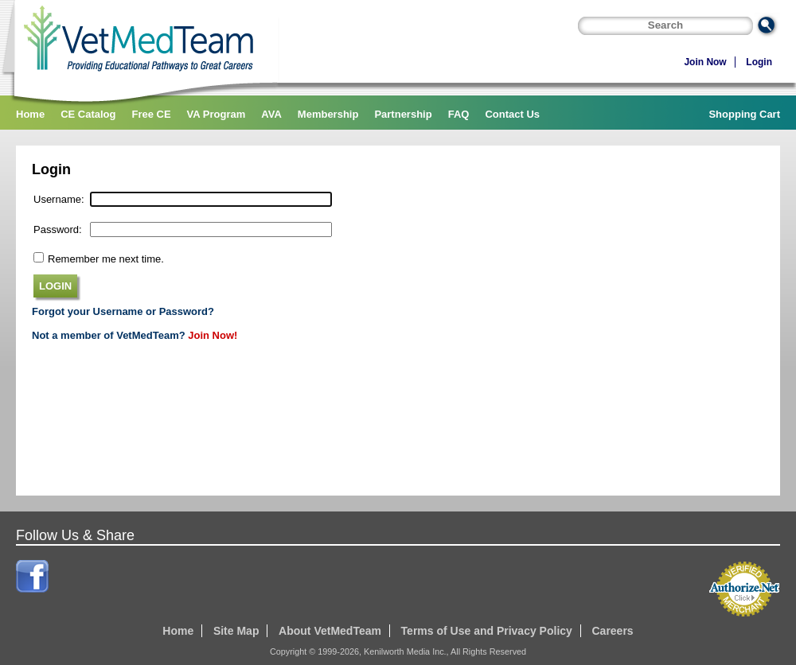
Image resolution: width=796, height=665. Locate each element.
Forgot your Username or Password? (123, 311)
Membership (328, 114)
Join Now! (212, 335)
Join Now (705, 62)
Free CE (150, 114)
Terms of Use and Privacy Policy (486, 630)
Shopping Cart (744, 114)
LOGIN (55, 286)
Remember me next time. (106, 259)
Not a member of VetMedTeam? (108, 335)
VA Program (216, 114)
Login (759, 62)
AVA (271, 114)
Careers (612, 630)
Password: (57, 229)
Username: (58, 199)
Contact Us (512, 114)
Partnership (402, 114)
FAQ (459, 114)
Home (30, 114)
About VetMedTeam (330, 630)
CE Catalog (87, 114)
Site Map (236, 630)
